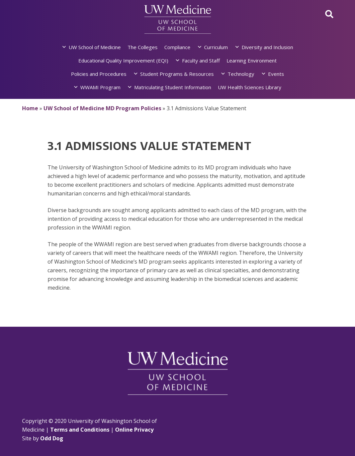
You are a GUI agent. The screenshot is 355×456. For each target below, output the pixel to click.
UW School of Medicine (95, 47)
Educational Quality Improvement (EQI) (123, 60)
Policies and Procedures (98, 73)
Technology (241, 73)
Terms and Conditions (79, 429)
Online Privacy (134, 429)
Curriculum (216, 47)
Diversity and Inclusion (267, 47)
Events (276, 73)
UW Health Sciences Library (249, 87)
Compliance (177, 47)
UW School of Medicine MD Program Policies (102, 108)
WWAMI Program (100, 87)
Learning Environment (252, 60)
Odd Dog (51, 438)
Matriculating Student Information (172, 87)
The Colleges (142, 47)
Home (30, 108)
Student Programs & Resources (177, 73)
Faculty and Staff (201, 60)
